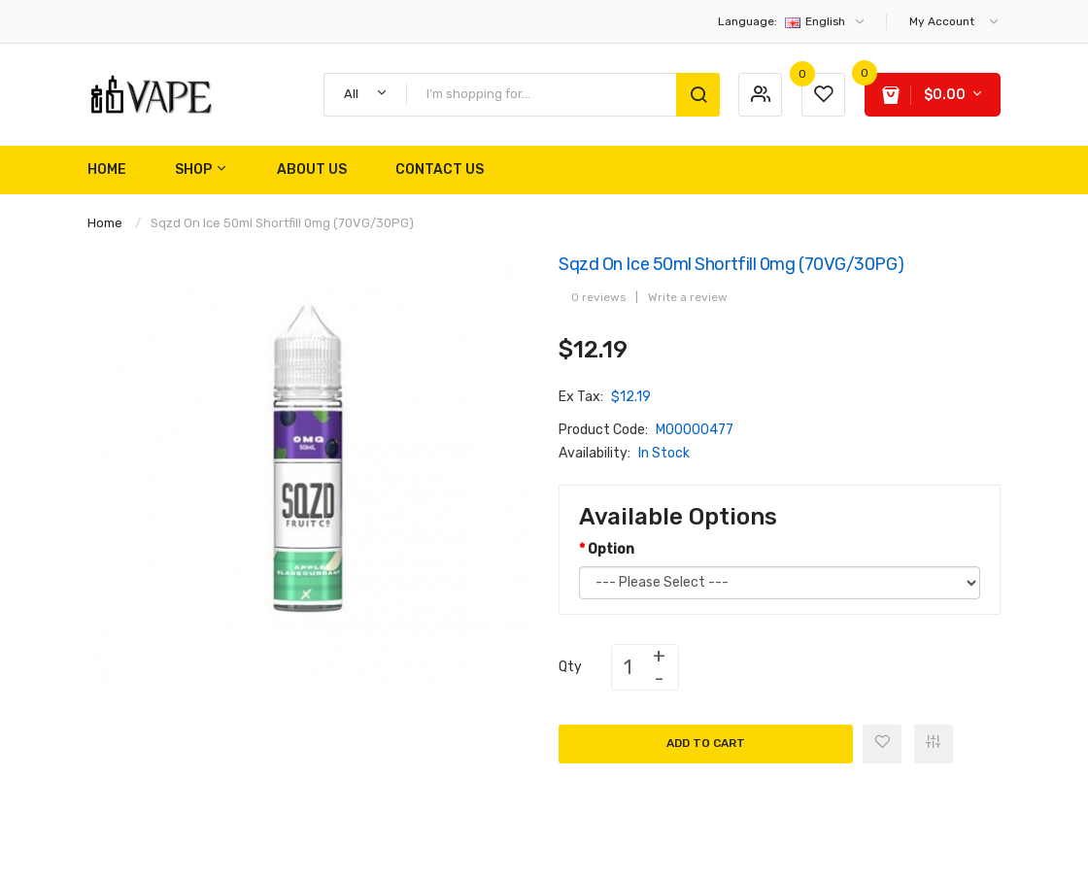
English (792, 21)
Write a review (688, 297)
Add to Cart (705, 743)
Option (611, 549)
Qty (570, 667)
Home (104, 223)
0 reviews (598, 297)
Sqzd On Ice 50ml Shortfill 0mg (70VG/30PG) (282, 223)
